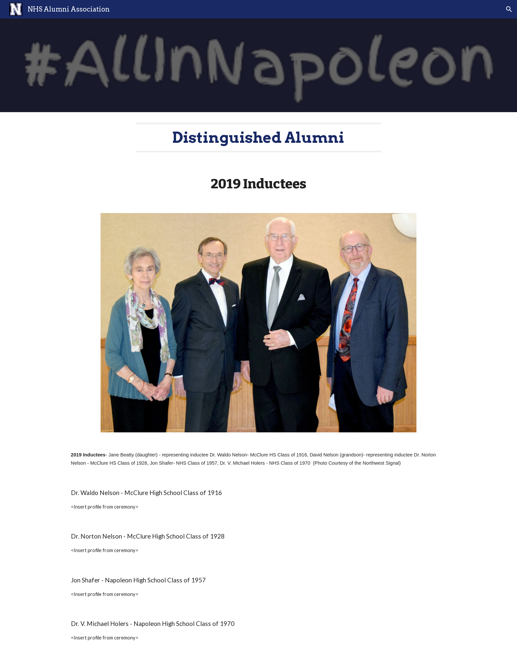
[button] (509, 9)
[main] (258, 137)
